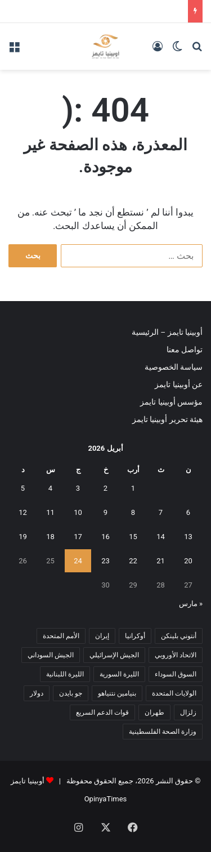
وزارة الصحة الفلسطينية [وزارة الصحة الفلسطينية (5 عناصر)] (162, 732)
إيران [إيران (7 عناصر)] (102, 636)
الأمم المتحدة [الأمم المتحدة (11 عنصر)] (61, 636)
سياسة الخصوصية (174, 366)
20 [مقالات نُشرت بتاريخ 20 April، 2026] (188, 561)
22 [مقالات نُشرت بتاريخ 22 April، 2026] (133, 561)
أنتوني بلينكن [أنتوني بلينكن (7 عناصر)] (178, 636)
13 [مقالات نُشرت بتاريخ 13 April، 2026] (188, 536)
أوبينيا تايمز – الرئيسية (167, 332)
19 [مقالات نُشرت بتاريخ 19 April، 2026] (23, 536)
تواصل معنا (185, 349)
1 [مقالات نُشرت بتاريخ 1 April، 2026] (133, 488)
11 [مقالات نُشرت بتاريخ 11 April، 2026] (50, 512)
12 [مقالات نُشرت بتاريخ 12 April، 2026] (23, 512)
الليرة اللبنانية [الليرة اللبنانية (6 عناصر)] (65, 674)
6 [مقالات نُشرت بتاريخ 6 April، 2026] (188, 512)
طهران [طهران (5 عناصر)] (154, 712)
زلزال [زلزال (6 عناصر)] (188, 712)
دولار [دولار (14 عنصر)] (36, 693)
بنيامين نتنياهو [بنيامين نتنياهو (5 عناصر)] (117, 693)
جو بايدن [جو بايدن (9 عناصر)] (70, 693)
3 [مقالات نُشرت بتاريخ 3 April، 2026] (78, 488)
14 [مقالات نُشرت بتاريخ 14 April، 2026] (160, 536)
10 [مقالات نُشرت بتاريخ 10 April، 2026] (78, 512)
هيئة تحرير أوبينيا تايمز (167, 419)
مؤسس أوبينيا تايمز (171, 401)
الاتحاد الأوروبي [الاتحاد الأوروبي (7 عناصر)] (175, 655)
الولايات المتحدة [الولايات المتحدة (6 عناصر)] (174, 693)
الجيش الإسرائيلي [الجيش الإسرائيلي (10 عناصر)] (114, 655)
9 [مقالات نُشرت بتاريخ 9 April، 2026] (105, 512)
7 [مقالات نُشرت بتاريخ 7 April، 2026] (161, 512)
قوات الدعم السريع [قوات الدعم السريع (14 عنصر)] (102, 712)
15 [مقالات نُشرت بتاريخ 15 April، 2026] (133, 536)
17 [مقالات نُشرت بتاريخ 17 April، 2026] (78, 536)
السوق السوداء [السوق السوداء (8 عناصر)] (175, 674)
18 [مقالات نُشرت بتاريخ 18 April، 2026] (50, 536)
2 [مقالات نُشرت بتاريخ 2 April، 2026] (105, 488)
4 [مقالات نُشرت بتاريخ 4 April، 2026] (50, 488)
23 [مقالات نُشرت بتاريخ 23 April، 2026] (105, 561)
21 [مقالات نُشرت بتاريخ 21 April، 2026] (160, 561)
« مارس (191, 603)
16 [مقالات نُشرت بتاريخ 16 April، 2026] (105, 536)
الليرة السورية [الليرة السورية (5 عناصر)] (119, 674)
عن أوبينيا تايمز (179, 384)
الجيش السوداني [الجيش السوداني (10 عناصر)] (51, 655)
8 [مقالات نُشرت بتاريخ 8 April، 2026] (133, 512)
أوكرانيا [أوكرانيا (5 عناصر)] (135, 636)
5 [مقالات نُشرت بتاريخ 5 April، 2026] (23, 488)
